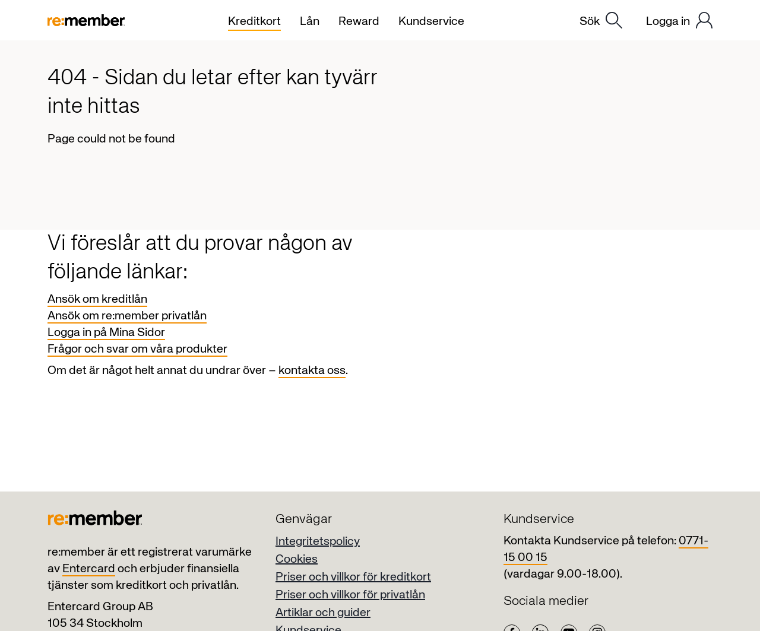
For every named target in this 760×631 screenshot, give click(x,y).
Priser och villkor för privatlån (350, 595)
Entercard (88, 569)
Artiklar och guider (323, 613)
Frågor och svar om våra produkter (137, 349)
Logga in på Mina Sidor (106, 332)
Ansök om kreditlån (97, 299)
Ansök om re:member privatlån (127, 316)
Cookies (297, 559)
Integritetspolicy (318, 541)
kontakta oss (312, 370)
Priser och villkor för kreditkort (353, 577)
